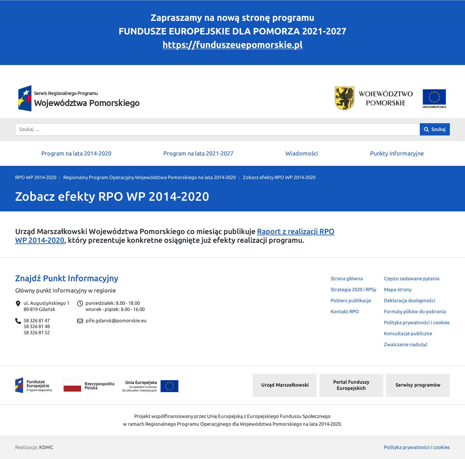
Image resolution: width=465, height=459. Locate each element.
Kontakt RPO (345, 311)
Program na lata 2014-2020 (76, 153)
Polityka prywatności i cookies (417, 322)
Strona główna (347, 278)
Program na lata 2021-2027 (198, 153)
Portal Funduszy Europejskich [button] (351, 385)
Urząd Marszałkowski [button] (285, 385)
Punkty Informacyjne (397, 153)
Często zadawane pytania (411, 278)
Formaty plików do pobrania (415, 311)
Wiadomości (301, 153)
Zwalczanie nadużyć (406, 344)
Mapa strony (397, 289)
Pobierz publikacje (351, 300)
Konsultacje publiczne (408, 333)
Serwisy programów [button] (418, 385)
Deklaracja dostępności (409, 300)
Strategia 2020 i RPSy (353, 289)
